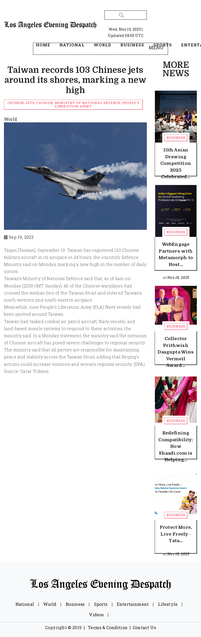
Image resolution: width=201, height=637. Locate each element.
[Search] (125, 15)
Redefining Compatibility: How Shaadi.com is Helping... (175, 446)
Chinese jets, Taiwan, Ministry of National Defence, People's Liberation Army (73, 104)
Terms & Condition (107, 627)
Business (175, 137)
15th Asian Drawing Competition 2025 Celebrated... (175, 163)
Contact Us (144, 627)
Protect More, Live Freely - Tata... (176, 534)
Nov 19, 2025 (178, 277)
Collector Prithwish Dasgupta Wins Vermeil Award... (176, 352)
